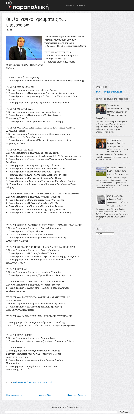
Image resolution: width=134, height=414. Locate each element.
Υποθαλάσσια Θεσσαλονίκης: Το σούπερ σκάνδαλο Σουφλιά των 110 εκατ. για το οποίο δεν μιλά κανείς (112, 112)
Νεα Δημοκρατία (39, 382)
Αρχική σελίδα (45, 395)
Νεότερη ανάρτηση (14, 395)
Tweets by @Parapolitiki (109, 91)
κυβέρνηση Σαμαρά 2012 (22, 382)
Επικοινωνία (81, 5)
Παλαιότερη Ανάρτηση (76, 395)
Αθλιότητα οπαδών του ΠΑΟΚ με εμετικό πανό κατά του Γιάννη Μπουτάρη (118, 170)
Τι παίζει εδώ (70, 5)
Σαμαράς (49, 382)
